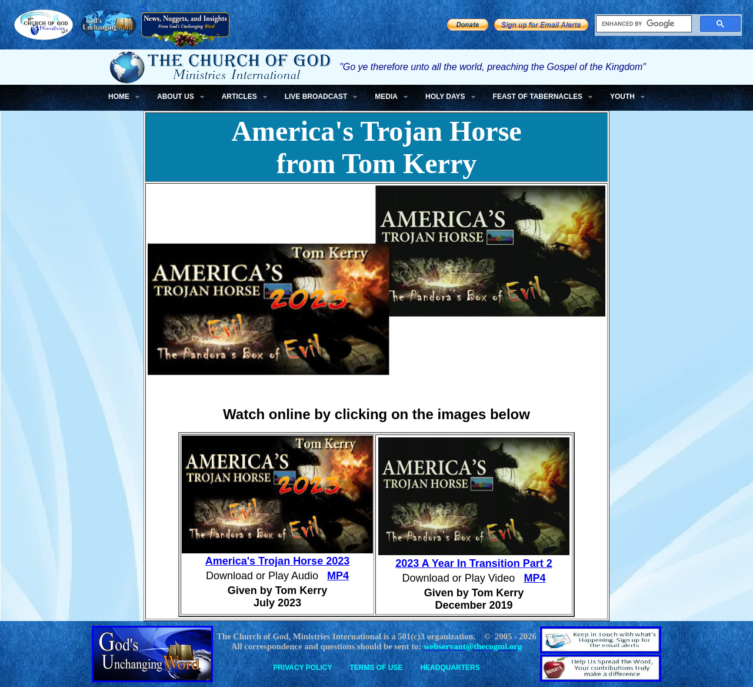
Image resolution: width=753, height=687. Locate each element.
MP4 (338, 576)
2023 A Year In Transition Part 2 (473, 563)
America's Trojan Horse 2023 (277, 561)
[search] (643, 24)
